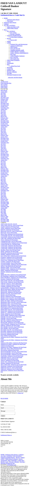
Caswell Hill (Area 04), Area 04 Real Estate (12, 235)
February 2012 (4, 168)
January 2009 (4, 218)
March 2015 (4, 116)
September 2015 (5, 107)
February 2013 (4, 151)
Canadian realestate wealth (17, 50)
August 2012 (4, 160)
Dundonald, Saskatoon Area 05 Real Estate (12, 253)
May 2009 (3, 212)
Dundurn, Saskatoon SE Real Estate (10, 254)
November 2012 (5, 155)
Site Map (9, 73)
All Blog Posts (4, 81)
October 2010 (4, 189)
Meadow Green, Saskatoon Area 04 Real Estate (13, 299)
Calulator (6, 24)
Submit (3, 416)
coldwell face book (15, 66)
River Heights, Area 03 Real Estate (10, 328)
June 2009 (3, 211)
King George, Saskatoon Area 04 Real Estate (12, 282)
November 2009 (5, 203)
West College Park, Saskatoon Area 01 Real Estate (13, 364)
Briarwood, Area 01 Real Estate (9, 232)
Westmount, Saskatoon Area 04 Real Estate (12, 366)
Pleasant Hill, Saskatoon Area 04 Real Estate (12, 322)
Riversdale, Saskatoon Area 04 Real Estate (11, 331)
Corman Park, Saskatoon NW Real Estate (11, 245)
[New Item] (10, 21)
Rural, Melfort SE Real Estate (8, 335)
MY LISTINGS (11, 31)
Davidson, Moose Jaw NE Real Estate (10, 250)
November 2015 (5, 105)
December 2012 (5, 154)
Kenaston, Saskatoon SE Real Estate (10, 279)
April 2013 (3, 148)
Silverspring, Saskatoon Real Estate (10, 350)
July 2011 (3, 177)
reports (9, 61)
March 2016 (4, 102)
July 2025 (3, 93)
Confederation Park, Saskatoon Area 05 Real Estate (14, 242)
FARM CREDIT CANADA (17, 51)
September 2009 (5, 206)
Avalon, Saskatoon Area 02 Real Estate (11, 228)
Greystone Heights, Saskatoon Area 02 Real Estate (14, 264)
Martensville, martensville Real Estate (10, 290)
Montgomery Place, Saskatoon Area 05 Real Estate (14, 305)
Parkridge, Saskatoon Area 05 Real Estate (11, 319)
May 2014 (3, 131)
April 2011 (3, 181)
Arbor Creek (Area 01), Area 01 (9, 224)
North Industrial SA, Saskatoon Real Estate (12, 308)
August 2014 (4, 126)
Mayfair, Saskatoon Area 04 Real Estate (11, 296)
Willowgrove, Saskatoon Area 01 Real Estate (12, 370)
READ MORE (4, 398)
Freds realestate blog (6, 83)
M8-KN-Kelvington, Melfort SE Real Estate (12, 289)
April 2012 (3, 166)
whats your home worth (13, 27)
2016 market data (14, 58)
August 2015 (4, 109)
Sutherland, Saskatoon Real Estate (9, 358)
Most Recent (4, 90)
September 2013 (5, 142)
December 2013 (5, 138)
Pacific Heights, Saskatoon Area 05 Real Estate (13, 315)
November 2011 (5, 171)
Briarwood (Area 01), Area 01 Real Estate (11, 231)
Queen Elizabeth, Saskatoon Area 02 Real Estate (13, 324)
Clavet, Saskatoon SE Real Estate (9, 240)
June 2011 (3, 179)
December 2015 (5, 103)
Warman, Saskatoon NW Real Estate (10, 363)
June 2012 (3, 163)
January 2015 (4, 119)
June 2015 (3, 112)
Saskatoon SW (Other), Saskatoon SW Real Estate (13, 347)
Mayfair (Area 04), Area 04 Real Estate (11, 293)
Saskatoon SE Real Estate (7, 345)
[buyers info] (13, 40)
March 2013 (4, 150)
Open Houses (4, 86)
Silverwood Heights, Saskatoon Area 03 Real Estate (14, 354)
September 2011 (5, 174)
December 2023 (5, 97)
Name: (2, 404)
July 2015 (3, 110)
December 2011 (5, 170)
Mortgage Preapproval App (14, 74)
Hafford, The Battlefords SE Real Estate (11, 266)
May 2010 (3, 195)
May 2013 (3, 147)
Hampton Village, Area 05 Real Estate (10, 267)
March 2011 (4, 183)
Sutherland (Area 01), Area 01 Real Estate (11, 357)
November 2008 (5, 221)
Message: (3, 411)
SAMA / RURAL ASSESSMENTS (19, 53)
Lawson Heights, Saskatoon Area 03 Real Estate (13, 287)
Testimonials (10, 63)
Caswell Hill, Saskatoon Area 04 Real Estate (12, 237)
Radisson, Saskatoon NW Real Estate (10, 325)
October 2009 (4, 205)
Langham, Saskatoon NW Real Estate (10, 286)
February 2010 (4, 199)
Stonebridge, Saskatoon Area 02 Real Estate (12, 356)
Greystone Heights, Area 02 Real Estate (11, 263)
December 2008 (5, 219)
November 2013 (5, 139)
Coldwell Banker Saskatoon (17, 56)
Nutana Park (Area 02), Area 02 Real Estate (12, 309)
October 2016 (4, 100)
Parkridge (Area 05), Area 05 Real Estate (11, 316)
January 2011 (4, 186)
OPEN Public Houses (12, 28)
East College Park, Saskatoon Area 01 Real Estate (13, 255)
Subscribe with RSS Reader (15, 77)
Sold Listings (4, 87)
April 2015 (3, 115)
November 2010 (5, 187)
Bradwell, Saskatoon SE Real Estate (10, 229)
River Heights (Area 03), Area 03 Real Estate (12, 327)
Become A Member (15, 34)
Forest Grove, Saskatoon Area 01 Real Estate (12, 260)
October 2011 (4, 173)
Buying (9, 38)
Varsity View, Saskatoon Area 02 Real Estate (12, 361)
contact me (20, 393)
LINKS (9, 43)
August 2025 (4, 92)
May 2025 (3, 94)
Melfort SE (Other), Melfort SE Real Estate (12, 300)
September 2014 (5, 125)
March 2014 (4, 134)
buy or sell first (14, 57)
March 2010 (4, 197)
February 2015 (4, 118)
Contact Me (10, 69)
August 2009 (4, 208)
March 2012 (4, 167)
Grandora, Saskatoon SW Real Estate (10, 261)
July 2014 (3, 128)
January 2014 (4, 137)
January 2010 (4, 200)
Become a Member (12, 72)
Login (17, 15)
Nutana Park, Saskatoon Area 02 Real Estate (12, 311)
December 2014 (5, 121)
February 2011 (4, 184)
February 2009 (4, 216)
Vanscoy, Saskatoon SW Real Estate (10, 360)
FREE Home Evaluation (13, 60)
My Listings (13, 32)
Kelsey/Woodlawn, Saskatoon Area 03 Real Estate (13, 277)
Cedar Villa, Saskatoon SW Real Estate (11, 238)
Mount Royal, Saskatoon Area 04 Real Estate (12, 306)
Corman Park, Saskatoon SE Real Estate (11, 247)
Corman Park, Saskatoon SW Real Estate (11, 248)
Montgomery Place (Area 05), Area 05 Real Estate (13, 302)
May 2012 (3, 164)
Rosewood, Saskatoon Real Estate (9, 334)
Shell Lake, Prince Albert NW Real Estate (11, 348)
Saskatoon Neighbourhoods (14, 35)
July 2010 (3, 192)
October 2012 (4, 157)
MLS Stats (13, 54)
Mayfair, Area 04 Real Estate (8, 295)
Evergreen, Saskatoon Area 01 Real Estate (11, 257)
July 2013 (3, 144)
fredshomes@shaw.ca (7, 15)
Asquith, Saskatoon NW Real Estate (10, 226)
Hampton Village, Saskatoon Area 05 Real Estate (13, 269)
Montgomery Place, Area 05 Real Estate (11, 303)
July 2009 (3, 209)
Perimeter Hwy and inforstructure (18, 44)
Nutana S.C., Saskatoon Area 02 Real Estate (12, 312)
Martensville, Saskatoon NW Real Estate (11, 292)
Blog (8, 64)
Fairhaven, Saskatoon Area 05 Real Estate (11, 258)
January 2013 (4, 152)
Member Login (11, 70)
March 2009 (4, 215)
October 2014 (4, 123)
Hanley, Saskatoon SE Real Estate (9, 270)
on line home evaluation (16, 37)
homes (2, 273)
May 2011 (3, 180)
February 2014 (4, 135)
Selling (9, 41)
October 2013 (4, 141)
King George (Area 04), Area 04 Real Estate (12, 280)
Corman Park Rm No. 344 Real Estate (10, 244)
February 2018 (4, 99)
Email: (2, 408)
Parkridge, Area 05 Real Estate (8, 318)
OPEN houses (13, 47)
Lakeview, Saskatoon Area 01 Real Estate (11, 284)
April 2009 (3, 213)
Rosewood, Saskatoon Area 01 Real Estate (11, 332)
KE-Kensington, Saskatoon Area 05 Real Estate (13, 276)
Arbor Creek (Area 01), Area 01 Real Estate (12, 225)
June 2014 (3, 129)
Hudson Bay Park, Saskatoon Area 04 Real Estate (13, 274)
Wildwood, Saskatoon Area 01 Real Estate (11, 369)
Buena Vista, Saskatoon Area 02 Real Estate (12, 234)
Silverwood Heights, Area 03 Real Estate (11, 353)
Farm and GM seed (15, 48)
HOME (6, 18)
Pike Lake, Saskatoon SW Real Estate (10, 321)
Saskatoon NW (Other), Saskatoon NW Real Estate (14, 343)
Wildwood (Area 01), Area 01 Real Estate (11, 367)
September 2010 (5, 190)
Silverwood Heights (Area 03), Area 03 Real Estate (14, 351)
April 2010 (3, 196)
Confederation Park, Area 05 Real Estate (11, 241)
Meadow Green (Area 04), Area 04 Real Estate (13, 298)
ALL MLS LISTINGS (9, 25)
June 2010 (3, 193)
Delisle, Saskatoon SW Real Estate (9, 251)
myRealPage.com (11, 465)
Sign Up (22, 15)
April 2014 (3, 132)
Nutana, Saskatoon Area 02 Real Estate (11, 314)
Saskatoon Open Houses (13, 19)
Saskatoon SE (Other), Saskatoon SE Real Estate (13, 344)
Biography (9, 67)
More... (6, 29)
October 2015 (4, 106)
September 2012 (5, 158)
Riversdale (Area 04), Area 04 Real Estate (11, 329)
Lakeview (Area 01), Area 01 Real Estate (11, 283)
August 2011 (4, 176)
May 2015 (3, 113)
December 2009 (5, 202)
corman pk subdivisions (16, 45)
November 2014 (5, 122)
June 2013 (3, 145)
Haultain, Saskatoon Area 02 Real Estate (11, 271)
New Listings (4, 84)
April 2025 (3, 96)
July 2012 (3, 161)
